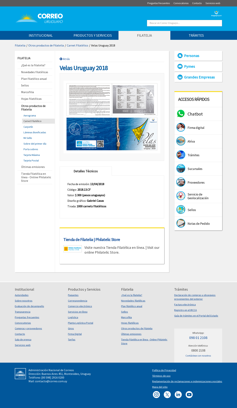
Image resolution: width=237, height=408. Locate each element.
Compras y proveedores (28, 328)
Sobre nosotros (23, 300)
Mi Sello (28, 138)
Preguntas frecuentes (27, 317)
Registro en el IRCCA (185, 310)
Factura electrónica (185, 304)
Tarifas (71, 339)
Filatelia (20, 45)
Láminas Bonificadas (35, 132)
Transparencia (22, 311)
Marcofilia (126, 317)
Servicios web (23, 345)
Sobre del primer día (35, 143)
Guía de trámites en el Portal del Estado (196, 315)
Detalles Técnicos (86, 171)
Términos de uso (161, 375)
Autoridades (22, 295)
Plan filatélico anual (131, 306)
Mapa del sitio (160, 387)
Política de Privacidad (164, 370)
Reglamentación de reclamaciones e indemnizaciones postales (187, 381)
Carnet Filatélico (77, 45)
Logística (73, 317)
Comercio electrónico (80, 306)
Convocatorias (23, 323)
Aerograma (30, 115)
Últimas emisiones (131, 334)
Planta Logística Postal (80, 323)
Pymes (189, 66)
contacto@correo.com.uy (51, 381)
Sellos (124, 311)
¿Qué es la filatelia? (131, 295)
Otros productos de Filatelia (46, 45)
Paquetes (73, 295)
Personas (191, 55)
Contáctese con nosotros (198, 355)
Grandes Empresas (199, 77)
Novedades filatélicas (133, 300)
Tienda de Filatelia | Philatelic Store (91, 239)
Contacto (20, 334)
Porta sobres (31, 149)
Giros (71, 328)
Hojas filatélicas (130, 323)
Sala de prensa (23, 339)
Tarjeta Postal (31, 160)
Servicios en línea (77, 311)
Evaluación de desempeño (29, 306)
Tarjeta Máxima (32, 155)
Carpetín (28, 126)
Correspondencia (77, 300)
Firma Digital (75, 334)
